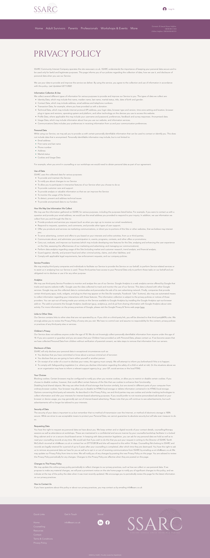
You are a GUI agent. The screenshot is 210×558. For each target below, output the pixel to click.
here (142, 307)
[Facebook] (107, 522)
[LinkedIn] (100, 522)
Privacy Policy (40, 542)
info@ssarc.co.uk (62, 443)
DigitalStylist (117, 555)
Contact (37, 534)
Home (37, 522)
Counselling (39, 526)
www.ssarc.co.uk (92, 69)
